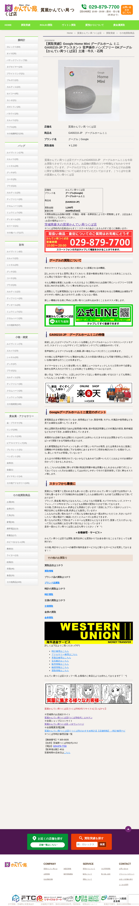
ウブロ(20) (11, 127)
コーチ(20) (11, 278)
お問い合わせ (123, 868)
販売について (87, 874)
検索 (102, 844)
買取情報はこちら (60, 670)
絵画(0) (10, 562)
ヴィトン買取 (69, 25)
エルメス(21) (12, 120)
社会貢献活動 (48, 879)
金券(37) (10, 509)
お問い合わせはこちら (127, 10)
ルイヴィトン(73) (14, 344)
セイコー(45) (12, 93)
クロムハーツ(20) (14, 206)
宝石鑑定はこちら (60, 661)
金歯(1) (10, 470)
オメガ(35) (11, 53)
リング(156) (12, 430)
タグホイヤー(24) (14, 67)
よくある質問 (123, 884)
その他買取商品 (126, 33)
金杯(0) (10, 463)
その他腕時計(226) (15, 133)
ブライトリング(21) (15, 73)
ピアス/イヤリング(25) (17, 443)
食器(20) (10, 575)
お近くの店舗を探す (126, 879)
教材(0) (10, 549)
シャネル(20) (12, 265)
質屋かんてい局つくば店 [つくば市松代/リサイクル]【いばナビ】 (76, 708)
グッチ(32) (11, 271)
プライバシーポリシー (126, 874)
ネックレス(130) (14, 436)
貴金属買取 (119, 25)
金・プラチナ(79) (14, 423)
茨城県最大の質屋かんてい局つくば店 (71, 224)
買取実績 (25, 25)
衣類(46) (10, 569)
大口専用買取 (105, 868)
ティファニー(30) (14, 384)
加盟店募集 (67, 868)
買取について (87, 879)
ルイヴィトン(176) (15, 152)
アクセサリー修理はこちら (64, 654)
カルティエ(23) (13, 377)
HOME (8, 25)
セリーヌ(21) (12, 226)
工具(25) (10, 515)
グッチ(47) (11, 172)
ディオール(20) (13, 219)
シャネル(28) (12, 166)
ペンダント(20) (13, 456)
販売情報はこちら (60, 664)
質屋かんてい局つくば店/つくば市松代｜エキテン (68, 717)
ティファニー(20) (14, 199)
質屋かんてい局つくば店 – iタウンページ (64, 724)
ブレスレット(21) (14, 449)
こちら (67, 752)
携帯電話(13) (12, 528)
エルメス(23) (12, 351)
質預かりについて (94, 25)
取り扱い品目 (105, 874)
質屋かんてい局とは (50, 868)
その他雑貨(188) (14, 404)
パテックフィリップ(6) (17, 60)
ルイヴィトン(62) (14, 251)
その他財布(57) (13, 325)
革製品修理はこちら (61, 657)
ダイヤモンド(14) (14, 476)
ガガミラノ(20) (13, 107)
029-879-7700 (100, 7)
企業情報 (47, 874)
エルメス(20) (12, 159)
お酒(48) (10, 502)
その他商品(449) (14, 582)
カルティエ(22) (13, 87)
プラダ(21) (11, 370)
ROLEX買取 (46, 25)
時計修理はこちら (60, 651)
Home (70, 33)
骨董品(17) (11, 535)
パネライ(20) (12, 113)
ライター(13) (12, 555)
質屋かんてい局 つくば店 (89, 33)
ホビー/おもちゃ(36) (16, 542)
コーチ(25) (11, 179)
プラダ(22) (11, 186)
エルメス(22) (12, 258)
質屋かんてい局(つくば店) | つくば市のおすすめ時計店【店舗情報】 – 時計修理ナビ (85, 731)
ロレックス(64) (13, 47)
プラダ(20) (11, 285)
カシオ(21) (11, 100)
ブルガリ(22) (12, 80)
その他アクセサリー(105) (18, 483)
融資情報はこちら (60, 667)
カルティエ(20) (13, 192)
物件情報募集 (68, 874)
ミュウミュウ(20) (14, 212)
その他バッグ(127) (15, 233)
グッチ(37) (11, 364)
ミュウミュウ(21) (14, 312)
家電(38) (10, 522)
